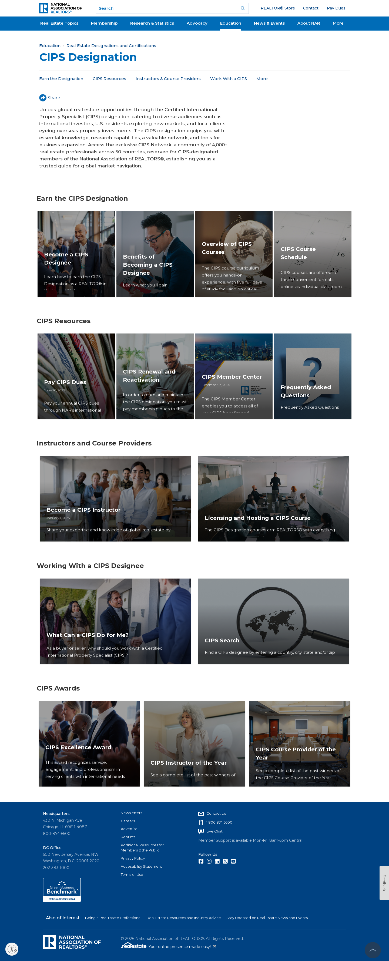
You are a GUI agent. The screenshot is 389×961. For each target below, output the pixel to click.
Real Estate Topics (59, 23)
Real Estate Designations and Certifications (111, 45)
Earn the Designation (61, 78)
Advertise (129, 829)
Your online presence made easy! (182, 946)
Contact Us (216, 813)
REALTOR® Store (278, 8)
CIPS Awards (269, 78)
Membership (104, 23)
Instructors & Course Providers (168, 78)
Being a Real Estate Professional (113, 918)
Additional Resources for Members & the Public (142, 848)
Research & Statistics (152, 23)
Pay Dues (336, 8)
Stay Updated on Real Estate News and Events (267, 918)
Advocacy (197, 23)
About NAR (308, 23)
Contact (310, 8)
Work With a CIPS (228, 78)
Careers (128, 821)
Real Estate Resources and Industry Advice (184, 918)
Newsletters (131, 813)
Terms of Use (132, 874)
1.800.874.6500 (219, 822)
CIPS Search (223, 651)
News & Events (269, 23)
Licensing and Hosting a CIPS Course (259, 528)
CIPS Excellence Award (78, 773)
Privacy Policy (133, 858)
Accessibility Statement (141, 866)
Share (49, 97)
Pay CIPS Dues (66, 397)
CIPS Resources (109, 78)
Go (242, 8)
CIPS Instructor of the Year (188, 773)
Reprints (128, 837)
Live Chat (214, 831)
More (338, 23)
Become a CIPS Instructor (85, 520)
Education (230, 23)
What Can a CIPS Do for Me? (89, 651)
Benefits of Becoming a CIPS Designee (149, 275)
